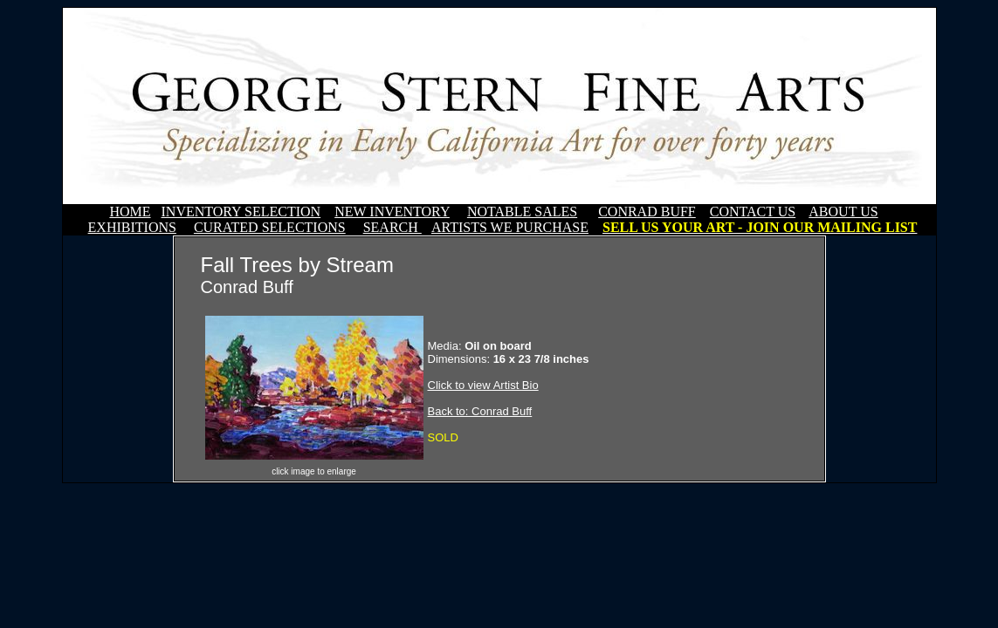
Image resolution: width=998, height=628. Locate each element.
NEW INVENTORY (392, 211)
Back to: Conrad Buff (480, 411)
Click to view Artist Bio (483, 385)
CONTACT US (752, 211)
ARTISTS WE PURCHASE (509, 227)
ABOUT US (843, 211)
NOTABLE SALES (522, 211)
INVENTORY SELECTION (241, 211)
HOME (129, 211)
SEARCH (392, 227)
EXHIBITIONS (132, 227)
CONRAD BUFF (647, 211)
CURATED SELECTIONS (270, 227)
